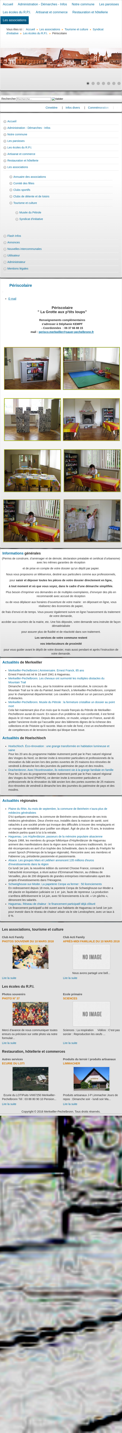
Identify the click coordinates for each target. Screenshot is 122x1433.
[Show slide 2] (93, 83)
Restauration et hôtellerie (90, 12)
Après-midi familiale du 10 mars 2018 (91, 941)
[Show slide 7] (119, 83)
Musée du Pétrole (30, 212)
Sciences (70, 998)
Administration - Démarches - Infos (42, 4)
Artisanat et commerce (52, 12)
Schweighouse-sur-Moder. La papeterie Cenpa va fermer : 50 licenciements (55, 884)
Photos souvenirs (13, 994)
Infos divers (82, 107)
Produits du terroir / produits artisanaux (89, 1059)
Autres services (12, 1059)
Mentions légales (17, 268)
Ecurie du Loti (13, 1063)
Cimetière (61, 107)
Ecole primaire (72, 994)
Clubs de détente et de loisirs (31, 196)
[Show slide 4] (103, 83)
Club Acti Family (13, 937)
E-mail (12, 298)
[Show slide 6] (113, 83)
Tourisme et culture (25, 203)
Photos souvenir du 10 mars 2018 (28, 941)
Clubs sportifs (21, 189)
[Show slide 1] (88, 83)
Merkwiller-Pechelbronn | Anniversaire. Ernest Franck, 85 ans (46, 670)
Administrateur (16, 262)
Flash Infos (14, 235)
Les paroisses (109, 4)
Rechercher (8, 98)
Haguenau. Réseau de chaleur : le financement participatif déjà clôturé (51, 903)
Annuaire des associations (29, 176)
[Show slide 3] (98, 83)
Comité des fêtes (23, 183)
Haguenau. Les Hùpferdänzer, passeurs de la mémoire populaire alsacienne (55, 836)
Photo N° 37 (11, 998)
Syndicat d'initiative (31, 219)
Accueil (8, 4)
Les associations (14, 20)
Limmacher (71, 1063)
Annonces (13, 242)
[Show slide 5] (108, 83)
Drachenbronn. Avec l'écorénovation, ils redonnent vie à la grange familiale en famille (60, 769)
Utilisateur (13, 255)
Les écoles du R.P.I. (17, 12)
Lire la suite (9, 978)
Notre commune (83, 4)
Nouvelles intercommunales (24, 248)
